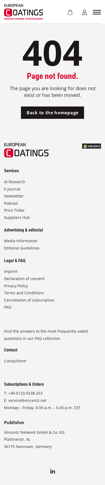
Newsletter (14, 196)
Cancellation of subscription (29, 300)
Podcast (11, 203)
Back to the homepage (52, 113)
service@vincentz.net (27, 400)
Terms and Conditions (24, 292)
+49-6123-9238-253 (25, 393)
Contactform (15, 360)
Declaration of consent (24, 278)
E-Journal (12, 189)
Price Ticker (14, 210)
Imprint (10, 271)
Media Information (21, 240)
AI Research (14, 181)
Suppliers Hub (17, 217)
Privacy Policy (16, 285)
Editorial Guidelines (21, 248)
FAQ (7, 307)
